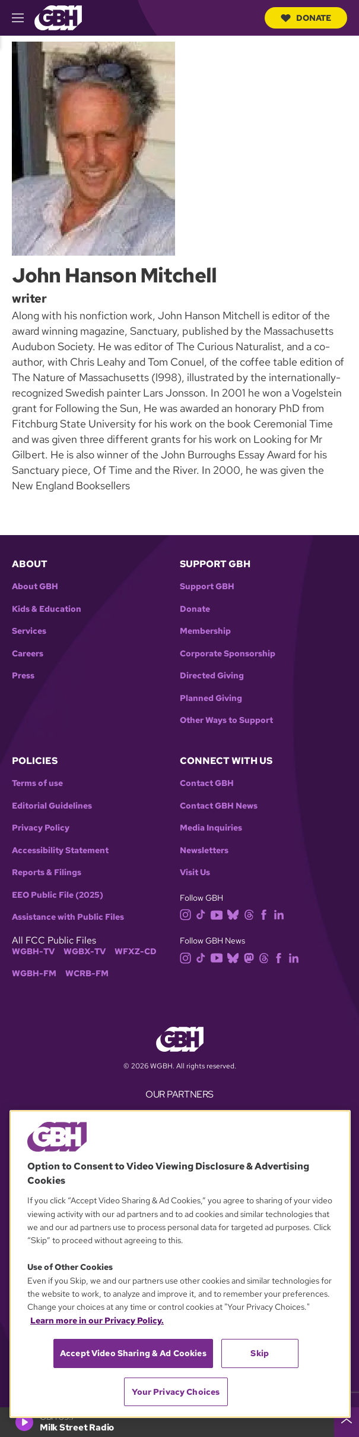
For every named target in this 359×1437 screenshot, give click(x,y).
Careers (27, 654)
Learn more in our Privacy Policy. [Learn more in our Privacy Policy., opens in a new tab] (97, 1320)
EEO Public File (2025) (57, 895)
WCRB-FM (87, 974)
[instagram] (188, 914)
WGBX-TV (84, 952)
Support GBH (207, 586)
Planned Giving (211, 698)
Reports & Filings (46, 872)
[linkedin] (281, 914)
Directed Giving (212, 676)
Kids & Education (46, 609)
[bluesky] (235, 914)
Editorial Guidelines (52, 806)
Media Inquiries (211, 828)
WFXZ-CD (136, 952)
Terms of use (37, 783)
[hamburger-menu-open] (23, 18)
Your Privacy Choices (176, 1391)
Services (29, 631)
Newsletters (204, 850)
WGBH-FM (34, 974)
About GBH (35, 586)
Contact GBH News (219, 806)
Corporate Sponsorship (227, 654)
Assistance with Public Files (68, 917)
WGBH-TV (33, 952)
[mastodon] (251, 957)
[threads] (251, 914)
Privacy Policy (40, 828)
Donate (306, 17)
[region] (180, 1264)
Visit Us (195, 872)
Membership (205, 631)
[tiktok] (203, 914)
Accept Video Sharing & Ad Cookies (133, 1353)
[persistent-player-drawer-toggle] (346, 1422)
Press (23, 676)
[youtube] (219, 914)
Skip (259, 1353)
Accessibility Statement (60, 850)
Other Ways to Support (226, 720)
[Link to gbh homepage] (58, 17)
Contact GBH (207, 783)
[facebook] (266, 914)
